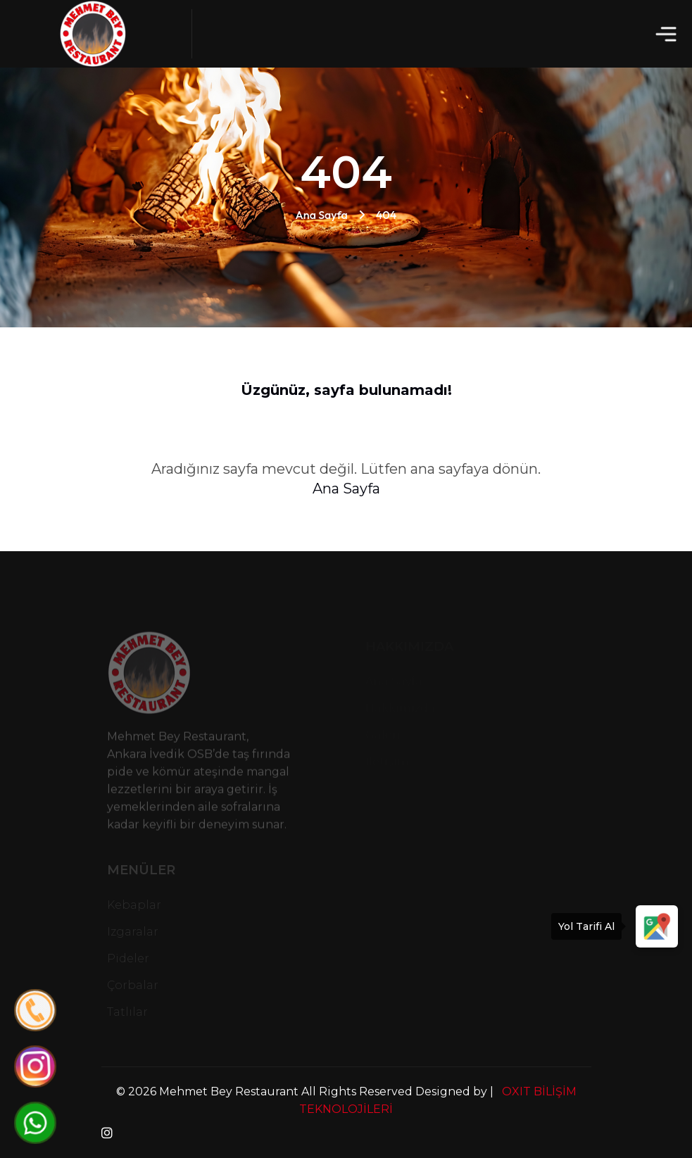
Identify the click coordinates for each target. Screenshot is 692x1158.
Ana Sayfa (322, 215)
